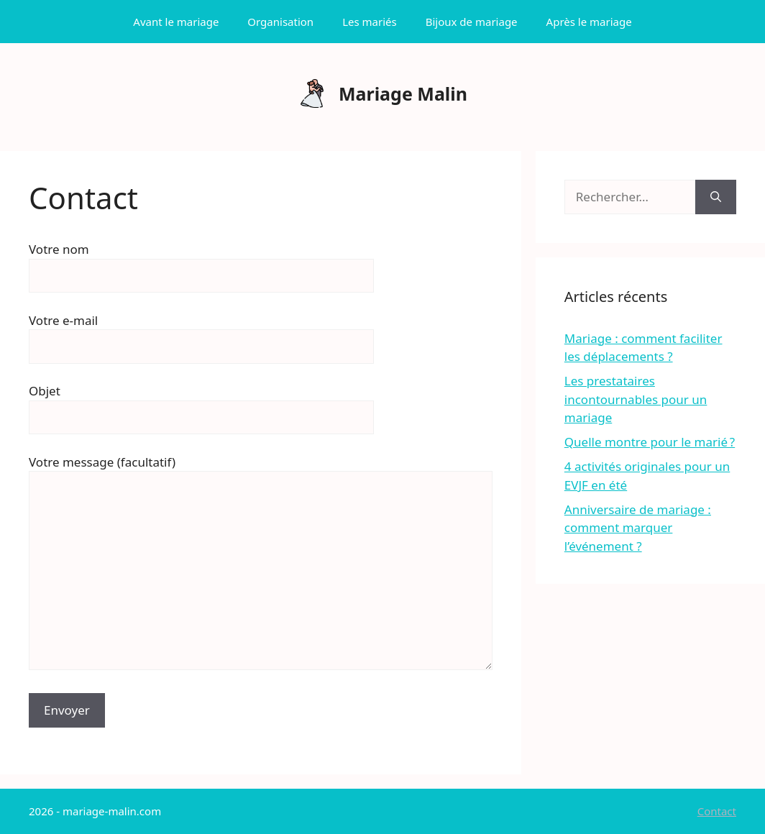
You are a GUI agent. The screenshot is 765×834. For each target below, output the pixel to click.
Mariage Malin (403, 93)
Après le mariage (589, 21)
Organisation (280, 21)
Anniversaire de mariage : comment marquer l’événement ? (637, 527)
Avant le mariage (176, 21)
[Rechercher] (715, 197)
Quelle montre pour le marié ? (649, 442)
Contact (716, 811)
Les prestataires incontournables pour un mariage (635, 399)
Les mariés (369, 21)
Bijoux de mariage (472, 21)
